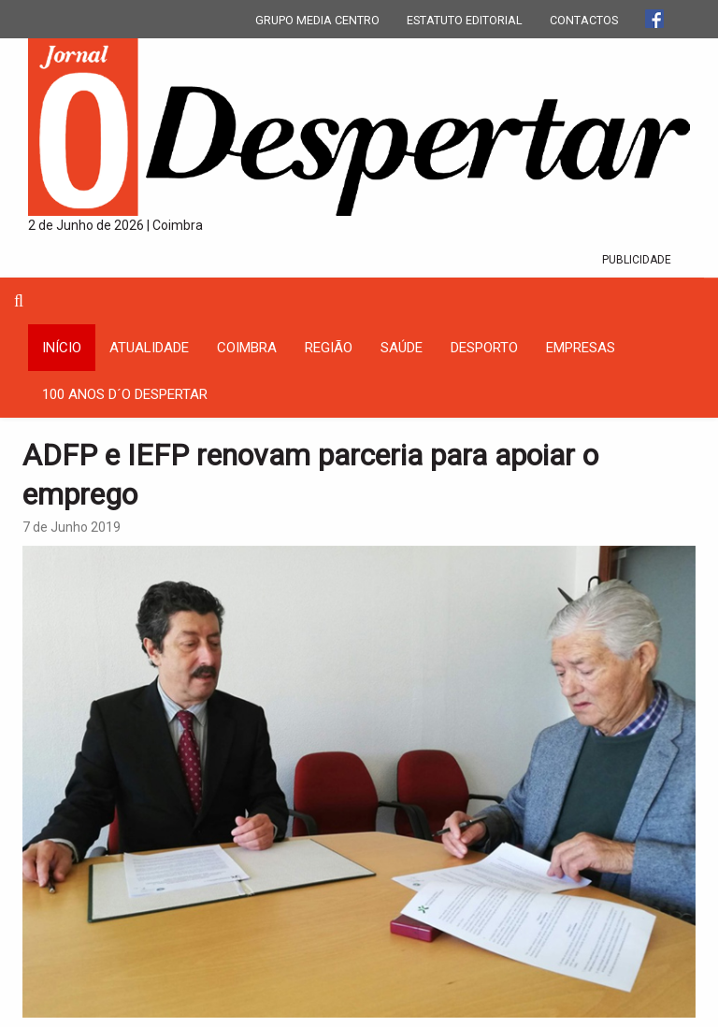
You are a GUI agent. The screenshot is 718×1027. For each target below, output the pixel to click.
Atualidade (149, 347)
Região (328, 347)
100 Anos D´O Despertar (125, 394)
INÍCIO (61, 347)
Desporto (484, 347)
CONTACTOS (584, 20)
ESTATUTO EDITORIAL (465, 20)
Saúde (402, 347)
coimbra (247, 347)
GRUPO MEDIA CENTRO (317, 20)
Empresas (580, 347)
